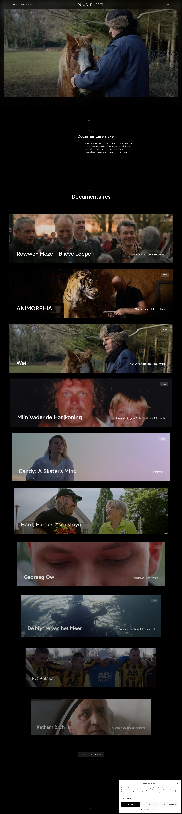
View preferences (169, 804)
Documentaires (28, 5)
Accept (130, 804)
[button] (177, 783)
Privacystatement (152, 810)
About (15, 5)
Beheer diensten (127, 798)
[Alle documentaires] (91, 754)
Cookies (143, 810)
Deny (150, 804)
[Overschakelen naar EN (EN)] (168, 4)
